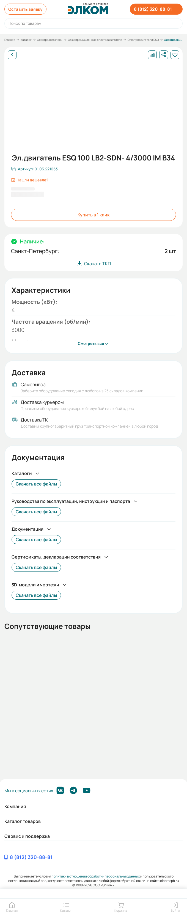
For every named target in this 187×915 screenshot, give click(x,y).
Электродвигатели (49, 39)
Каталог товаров (22, 821)
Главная (9, 39)
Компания (15, 806)
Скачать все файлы (36, 484)
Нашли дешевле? (29, 180)
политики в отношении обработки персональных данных (96, 876)
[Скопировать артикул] (34, 169)
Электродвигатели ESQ (143, 39)
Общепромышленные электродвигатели (95, 39)
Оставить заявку (27, 9)
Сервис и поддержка (27, 836)
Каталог (26, 39)
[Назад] (12, 54)
